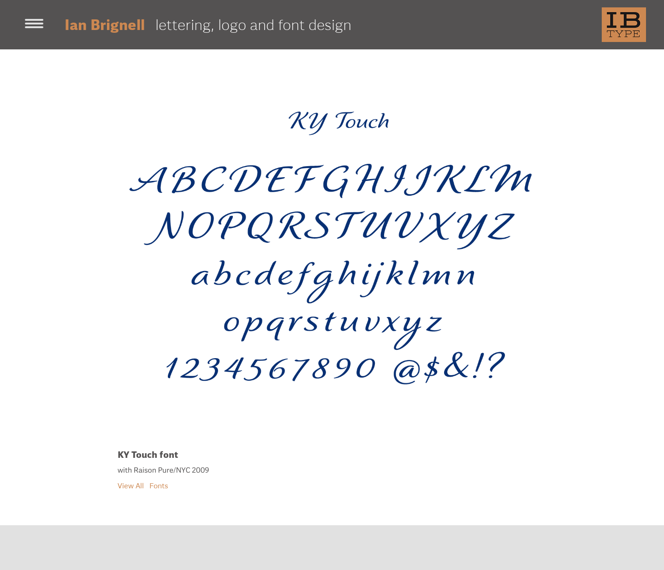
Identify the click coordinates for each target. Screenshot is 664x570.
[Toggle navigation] (34, 24)
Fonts (158, 485)
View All (131, 485)
